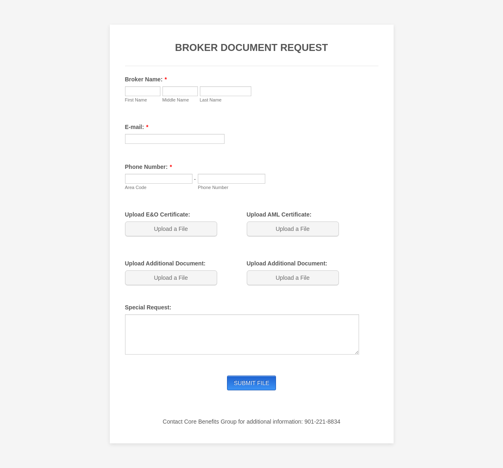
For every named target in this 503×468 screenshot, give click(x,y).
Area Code (136, 187)
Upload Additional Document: (165, 263)
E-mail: (136, 127)
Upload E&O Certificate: (157, 214)
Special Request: (148, 307)
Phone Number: (148, 167)
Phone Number (213, 187)
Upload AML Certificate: (279, 214)
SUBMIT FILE (251, 383)
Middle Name (175, 99)
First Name (136, 99)
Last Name (211, 99)
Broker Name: (146, 79)
